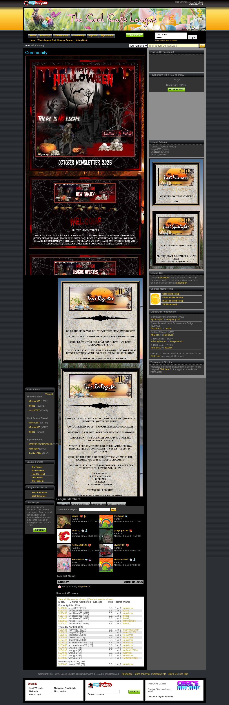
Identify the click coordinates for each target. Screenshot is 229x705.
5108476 (62, 642)
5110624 (62, 630)
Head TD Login (36, 688)
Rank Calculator (39, 492)
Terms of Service (142, 674)
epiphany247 (157, 319)
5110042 (62, 637)
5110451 (62, 610)
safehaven (168, 335)
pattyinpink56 (121, 530)
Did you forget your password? (166, 40)
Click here (155, 356)
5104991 (62, 647)
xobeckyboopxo (158, 341)
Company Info (159, 674)
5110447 (62, 618)
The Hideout (37, 481)
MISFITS (155, 335)
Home (32, 40)
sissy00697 (34, 410)
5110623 (62, 632)
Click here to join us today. (160, 696)
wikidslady (34, 449)
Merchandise (60, 691)
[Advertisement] (39, 331)
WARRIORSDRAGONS (40, 444)
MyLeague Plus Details (65, 688)
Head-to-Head (38, 474)
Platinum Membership (172, 297)
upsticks (168, 347)
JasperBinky (84, 586)
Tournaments (38, 470)
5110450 (62, 613)
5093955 (62, 621)
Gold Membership (170, 294)
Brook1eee (128, 637)
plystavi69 (119, 545)
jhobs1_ (32, 406)
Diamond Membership (172, 301)
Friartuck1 (156, 347)
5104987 (62, 655)
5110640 (62, 635)
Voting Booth (82, 40)
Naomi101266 (130, 632)
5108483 (62, 645)
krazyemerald (176, 341)
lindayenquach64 (131, 630)
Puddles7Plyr (35, 453)
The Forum (37, 467)
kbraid (75, 516)
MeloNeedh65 (121, 559)
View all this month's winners (72, 599)
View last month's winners (100, 599)
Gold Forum (37, 477)
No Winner (128, 608)
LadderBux (163, 277)
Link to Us (173, 674)
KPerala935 (34, 401)
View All (49, 394)
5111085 (62, 608)
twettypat (119, 516)
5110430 (62, 623)
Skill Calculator (39, 496)
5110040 (62, 664)
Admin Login (35, 694)
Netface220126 (79, 545)
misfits (168, 328)
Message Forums (65, 40)
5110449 (62, 616)
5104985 (62, 658)
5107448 (62, 640)
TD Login (33, 691)
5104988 (62, 653)
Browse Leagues (96, 694)
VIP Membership (170, 304)
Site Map (183, 674)
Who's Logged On (46, 40)
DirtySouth (156, 328)
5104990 (62, 650)
